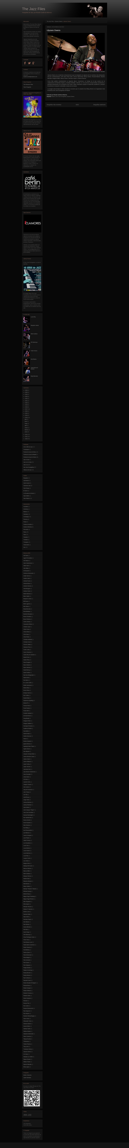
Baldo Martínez (27, 593)
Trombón (25, 539)
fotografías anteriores (99, 104)
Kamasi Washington (28, 815)
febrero (26, 429)
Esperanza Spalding (28, 700)
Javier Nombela (27, 1077)
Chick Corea (26, 629)
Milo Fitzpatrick (27, 901)
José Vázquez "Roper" (28, 810)
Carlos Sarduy (26, 621)
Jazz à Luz (26, 464)
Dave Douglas (26, 662)
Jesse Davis (26, 777)
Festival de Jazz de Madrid (29, 454)
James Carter (26, 759)
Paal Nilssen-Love (27, 942)
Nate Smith (26, 916)
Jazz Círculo (26, 459)
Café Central (26, 483)
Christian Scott (26, 642)
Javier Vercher (26, 766)
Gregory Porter (27, 721)
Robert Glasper (27, 988)
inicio (77, 104)
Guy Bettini (26, 731)
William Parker (26, 1061)
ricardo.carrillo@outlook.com (30, 76)
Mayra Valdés (26, 886)
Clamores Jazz (27, 485)
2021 (26, 400)
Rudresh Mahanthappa (28, 1016)
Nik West (25, 929)
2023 (26, 396)
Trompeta (25, 542)
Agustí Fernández (27, 558)
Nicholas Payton (27, 919)
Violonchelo (26, 544)
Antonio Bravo (26, 583)
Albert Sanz (26, 565)
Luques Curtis (26, 858)
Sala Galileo (26, 495)
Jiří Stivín (25, 779)
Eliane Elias (26, 687)
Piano (24, 532)
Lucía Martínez (27, 853)
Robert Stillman (27, 990)
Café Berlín (26, 480)
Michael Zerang (27, 891)
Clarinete (25, 514)
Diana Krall (26, 677)
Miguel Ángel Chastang (29, 896)
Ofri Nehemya (34, 342)
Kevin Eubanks (27, 822)
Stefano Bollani (27, 1031)
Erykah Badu (26, 698)
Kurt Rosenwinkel (27, 830)
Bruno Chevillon (27, 616)
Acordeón (25, 506)
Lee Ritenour (26, 832)
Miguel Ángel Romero (28, 899)
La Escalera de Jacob (28, 493)
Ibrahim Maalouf (27, 741)
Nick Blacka (33, 359)
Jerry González (27, 774)
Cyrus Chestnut (27, 652)
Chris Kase (26, 634)
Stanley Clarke (26, 1028)
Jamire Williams (27, 761)
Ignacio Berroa (26, 743)
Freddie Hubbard (27, 713)
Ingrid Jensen (26, 748)
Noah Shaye (26, 932)
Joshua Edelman (27, 802)
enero (26, 431)
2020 (26, 402)
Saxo (24, 534)
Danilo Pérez (26, 659)
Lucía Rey (33, 317)
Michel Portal (26, 894)
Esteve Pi (25, 703)
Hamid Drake (26, 733)
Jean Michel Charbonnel (29, 771)
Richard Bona (26, 985)
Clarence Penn (27, 647)
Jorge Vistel (26, 799)
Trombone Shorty (27, 1049)
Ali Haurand (26, 570)
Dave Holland (26, 665)
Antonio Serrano (27, 586)
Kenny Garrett (26, 820)
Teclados (25, 537)
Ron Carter (26, 1005)
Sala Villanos (26, 498)
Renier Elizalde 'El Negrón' (29, 983)
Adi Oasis (25, 555)
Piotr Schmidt (26, 960)
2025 (26, 392)
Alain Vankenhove (27, 563)
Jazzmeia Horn (27, 769)
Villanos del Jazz (27, 469)
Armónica (25, 509)
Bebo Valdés (26, 596)
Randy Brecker (27, 972)
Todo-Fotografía (27, 87)
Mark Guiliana (34, 333)
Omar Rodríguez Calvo (28, 937)
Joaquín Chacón (27, 784)
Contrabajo (26, 516)
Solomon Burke (27, 1023)
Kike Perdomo (26, 825)
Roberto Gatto (26, 995)
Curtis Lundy (26, 649)
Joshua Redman (27, 804)
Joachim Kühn (26, 782)
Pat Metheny (26, 949)
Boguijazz (25, 478)
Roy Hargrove (26, 1011)
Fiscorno (25, 519)
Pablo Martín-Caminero (29, 944)
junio (26, 421)
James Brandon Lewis (28, 756)
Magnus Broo (26, 863)
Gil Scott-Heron (27, 715)
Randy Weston (27, 975)
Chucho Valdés (27, 644)
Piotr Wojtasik (26, 965)
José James (26, 807)
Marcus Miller (26, 871)
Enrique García (27, 693)
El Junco (25, 490)
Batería (53, 96)
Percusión (25, 529)
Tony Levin (26, 1046)
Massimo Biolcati (27, 881)
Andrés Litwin (26, 578)
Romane (25, 1000)
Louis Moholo (26, 848)
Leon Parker (26, 838)
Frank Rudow (26, 708)
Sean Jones (26, 1018)
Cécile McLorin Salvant (34, 368)
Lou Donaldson (27, 843)
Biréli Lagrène (26, 603)
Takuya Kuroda (27, 1039)
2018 (26, 407)
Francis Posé (26, 705)
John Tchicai (26, 792)
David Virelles (26, 672)
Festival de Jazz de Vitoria (29, 457)
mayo (26, 423)
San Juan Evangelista (61, 96)
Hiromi (25, 738)
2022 (26, 398)
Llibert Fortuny (26, 840)
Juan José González (28, 812)
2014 (26, 415)
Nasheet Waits (26, 914)
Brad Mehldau (26, 611)
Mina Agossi (26, 904)
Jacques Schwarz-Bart (28, 754)
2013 (26, 417)
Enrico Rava (26, 690)
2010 (26, 438)
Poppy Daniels (26, 967)
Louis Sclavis (26, 850)
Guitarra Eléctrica (27, 527)
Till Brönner (26, 1041)
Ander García (34, 350)
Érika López (26, 1067)
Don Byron (26, 680)
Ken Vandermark (27, 817)
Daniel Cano (26, 657)
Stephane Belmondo (28, 1033)
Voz (24, 547)
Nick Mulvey (26, 924)
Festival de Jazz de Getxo (29, 452)
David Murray (26, 670)
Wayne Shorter (27, 1059)
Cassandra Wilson (27, 624)
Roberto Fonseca (27, 993)
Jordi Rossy (26, 797)
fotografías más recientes (54, 104)
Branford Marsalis (27, 614)
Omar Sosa (26, 939)
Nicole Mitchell (26, 927)
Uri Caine (25, 1054)
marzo (26, 427)
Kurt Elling (25, 827)
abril (26, 425)
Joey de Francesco (28, 789)
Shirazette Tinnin (27, 1021)
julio (26, 419)
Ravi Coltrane (26, 978)
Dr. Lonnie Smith (27, 682)
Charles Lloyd (26, 626)
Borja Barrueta (34, 376)
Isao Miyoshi (26, 751)
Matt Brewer (26, 883)
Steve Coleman (27, 1036)
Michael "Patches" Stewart (29, 888)
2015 (26, 413)
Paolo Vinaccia (27, 947)
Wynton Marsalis (27, 1064)
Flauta (24, 521)
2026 (26, 390)
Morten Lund (26, 911)
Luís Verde (26, 860)
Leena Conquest (27, 835)
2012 (26, 434)
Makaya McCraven (27, 866)
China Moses (26, 631)
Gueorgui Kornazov (28, 726)
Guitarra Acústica (27, 524)
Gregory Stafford (27, 723)
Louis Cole (26, 845)
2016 (26, 411)
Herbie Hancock (27, 736)
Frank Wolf (26, 710)
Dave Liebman (26, 667)
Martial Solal (26, 878)
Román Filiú (26, 1003)
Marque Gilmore (27, 876)
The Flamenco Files (28, 84)
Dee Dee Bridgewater (28, 675)
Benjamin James (35, 325)
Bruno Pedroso (27, 619)
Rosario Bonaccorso (28, 1008)
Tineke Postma (27, 1044)
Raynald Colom (27, 980)
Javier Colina (26, 764)
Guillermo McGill (27, 728)
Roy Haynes (26, 1013)
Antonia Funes (26, 581)
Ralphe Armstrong (27, 970)
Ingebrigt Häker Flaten (28, 746)
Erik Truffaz (26, 695)
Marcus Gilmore (27, 868)
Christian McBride (27, 639)
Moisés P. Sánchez (28, 909)
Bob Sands (26, 606)
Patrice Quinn (26, 952)
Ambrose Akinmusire (28, 573)
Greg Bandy (26, 718)
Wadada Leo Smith (28, 1056)
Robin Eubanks (27, 998)
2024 (26, 394)
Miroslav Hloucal (27, 906)
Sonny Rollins (26, 1026)
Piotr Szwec (26, 962)
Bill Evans (25, 601)
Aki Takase (26, 560)
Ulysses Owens (58, 21)
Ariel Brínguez (26, 588)
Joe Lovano (26, 787)
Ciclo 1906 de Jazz (28, 447)
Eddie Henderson (27, 685)
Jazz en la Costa (27, 462)
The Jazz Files (33, 9)
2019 (26, 405)
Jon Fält (25, 794)
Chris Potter (26, 637)
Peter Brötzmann (27, 955)
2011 (26, 436)
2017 (26, 409)
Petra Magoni (26, 957)
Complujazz (26, 449)
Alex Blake (26, 568)
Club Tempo (26, 488)
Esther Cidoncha (27, 1075)
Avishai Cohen (26, 591)
